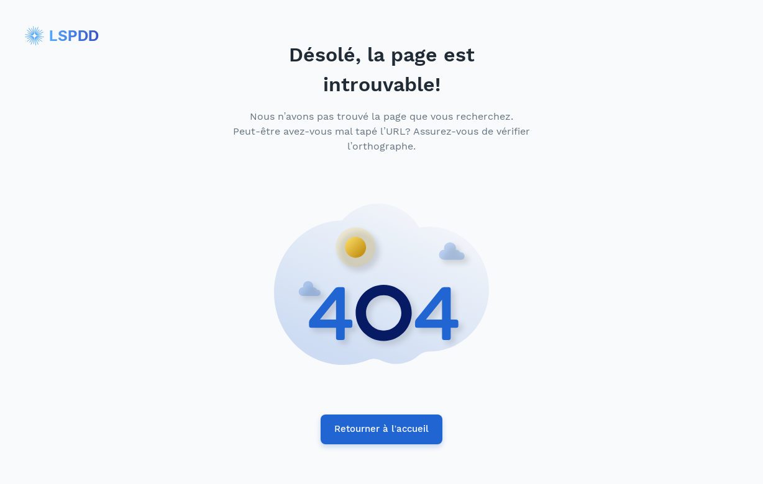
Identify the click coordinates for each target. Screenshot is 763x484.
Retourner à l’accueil (381, 429)
